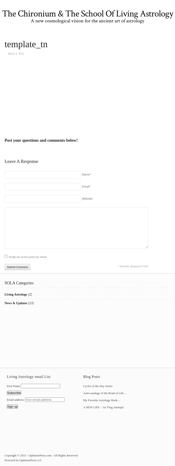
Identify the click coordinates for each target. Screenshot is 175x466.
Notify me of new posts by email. (28, 257)
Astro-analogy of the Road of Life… (104, 393)
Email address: (16, 399)
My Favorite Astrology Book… (102, 400)
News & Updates (16, 303)
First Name (13, 386)
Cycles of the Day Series (98, 386)
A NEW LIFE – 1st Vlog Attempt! (103, 407)
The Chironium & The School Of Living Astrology (87, 14)
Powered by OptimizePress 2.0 (23, 460)
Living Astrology (16, 294)
